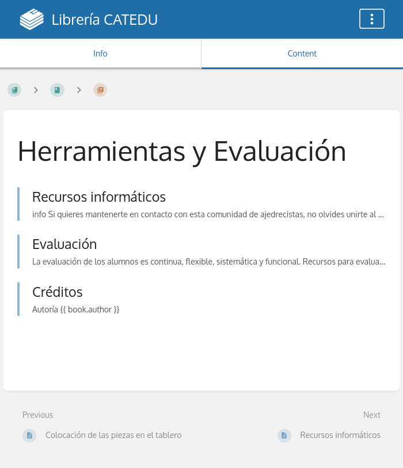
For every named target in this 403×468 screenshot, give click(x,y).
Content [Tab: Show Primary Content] (302, 53)
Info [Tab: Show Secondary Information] (100, 53)
